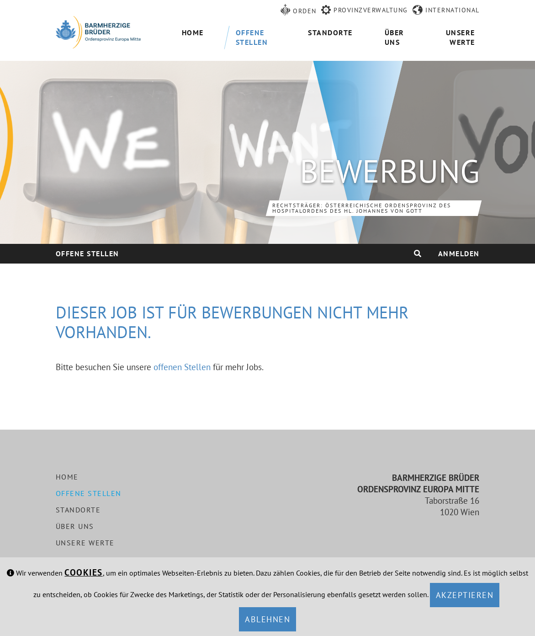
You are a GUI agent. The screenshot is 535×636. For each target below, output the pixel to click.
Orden (305, 11)
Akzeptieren (465, 595)
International (452, 10)
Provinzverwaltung (371, 10)
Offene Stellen (87, 253)
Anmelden (459, 253)
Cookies (83, 572)
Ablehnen (267, 619)
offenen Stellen (182, 366)
